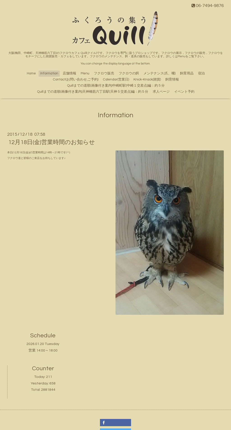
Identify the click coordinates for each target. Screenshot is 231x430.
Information (49, 73)
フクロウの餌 (129, 73)
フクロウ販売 (104, 73)
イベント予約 (184, 91)
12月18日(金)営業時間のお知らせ (51, 142)
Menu (85, 73)
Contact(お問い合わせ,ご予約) (75, 79)
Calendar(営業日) (116, 79)
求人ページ (161, 91)
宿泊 (201, 73)
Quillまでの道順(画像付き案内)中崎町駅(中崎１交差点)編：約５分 (116, 85)
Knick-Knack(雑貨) (147, 79)
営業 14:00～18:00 (43, 350)
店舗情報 (69, 73)
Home (31, 73)
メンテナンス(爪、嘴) (159, 73)
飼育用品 (187, 73)
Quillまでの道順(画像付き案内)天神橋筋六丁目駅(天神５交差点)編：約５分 (92, 91)
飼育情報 (172, 79)
